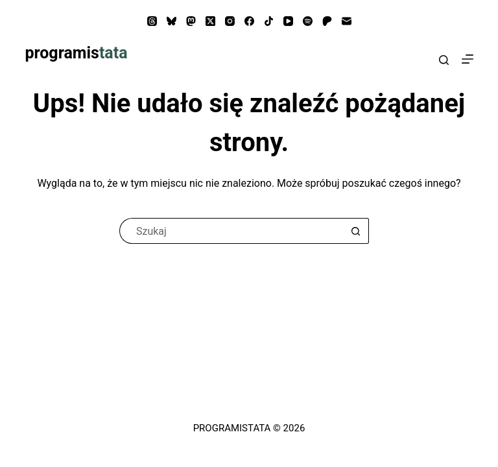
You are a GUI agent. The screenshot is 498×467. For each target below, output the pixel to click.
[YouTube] (288, 21)
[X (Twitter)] (210, 21)
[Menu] (467, 59)
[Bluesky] (171, 21)
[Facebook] (249, 21)
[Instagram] (230, 21)
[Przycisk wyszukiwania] (356, 231)
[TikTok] (269, 21)
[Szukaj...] (231, 231)
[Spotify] (308, 21)
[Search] (444, 60)
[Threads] (152, 21)
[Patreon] (327, 21)
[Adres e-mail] (346, 21)
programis (76, 52)
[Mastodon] (191, 21)
